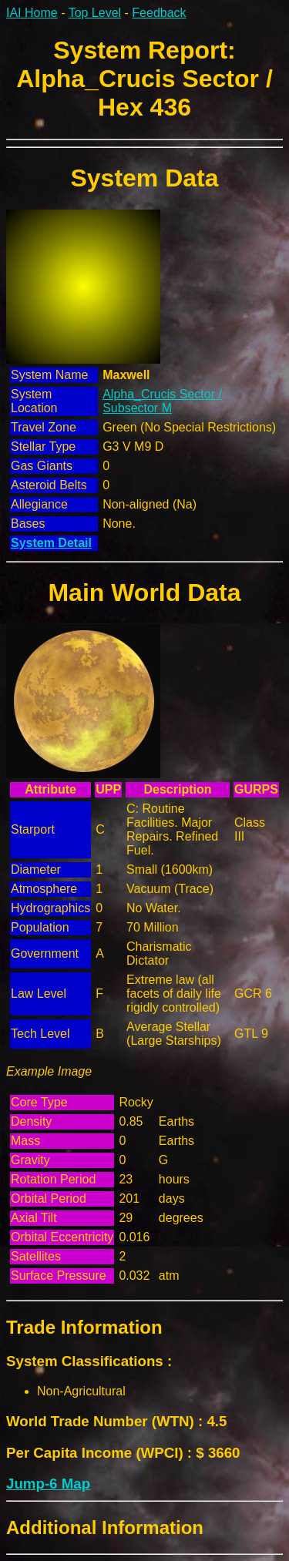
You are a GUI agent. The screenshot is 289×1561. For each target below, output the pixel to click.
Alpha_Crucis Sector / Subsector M (162, 401)
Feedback (159, 12)
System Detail (51, 542)
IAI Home (32, 12)
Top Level (95, 12)
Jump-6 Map (48, 1483)
